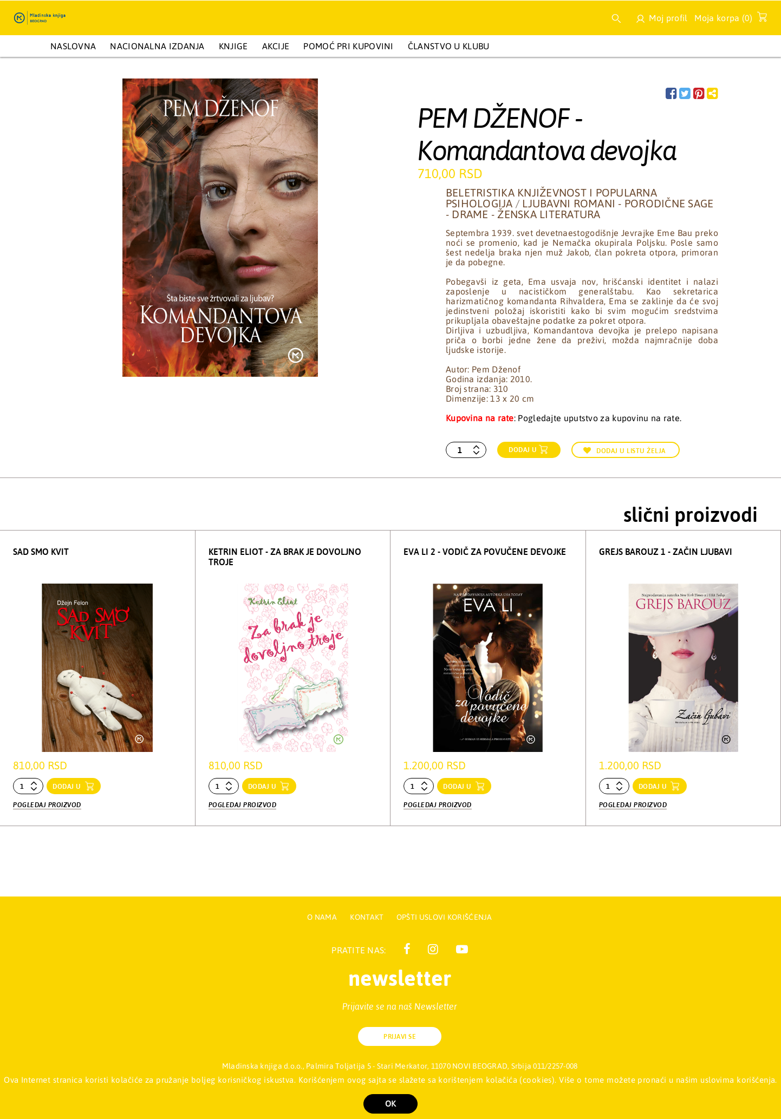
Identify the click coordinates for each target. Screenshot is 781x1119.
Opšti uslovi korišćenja (444, 917)
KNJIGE (233, 46)
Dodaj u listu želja (624, 451)
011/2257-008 (555, 1066)
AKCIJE (276, 46)
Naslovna (73, 46)
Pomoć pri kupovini (348, 46)
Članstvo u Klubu (449, 46)
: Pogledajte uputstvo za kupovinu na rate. (563, 418)
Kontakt (367, 917)
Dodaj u (523, 450)
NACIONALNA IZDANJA (157, 46)
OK (390, 1103)
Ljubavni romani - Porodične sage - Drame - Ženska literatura (580, 208)
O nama (322, 917)
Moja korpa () (727, 20)
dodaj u (68, 786)
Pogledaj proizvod (47, 804)
